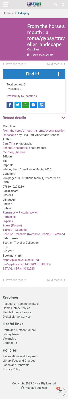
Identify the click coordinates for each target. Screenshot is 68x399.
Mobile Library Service (17, 312)
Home (7, 13)
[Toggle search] (55, 4)
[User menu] (63, 4)
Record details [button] (14, 118)
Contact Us (10, 343)
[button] (59, 74)
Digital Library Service (17, 316)
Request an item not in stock (21, 303)
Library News (11, 334)
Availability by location (22, 96)
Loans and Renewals (16, 365)
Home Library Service (16, 308)
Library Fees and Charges (19, 360)
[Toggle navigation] (5, 4)
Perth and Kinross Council (19, 330)
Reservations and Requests (20, 356)
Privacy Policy (12, 369)
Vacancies (9, 338)
